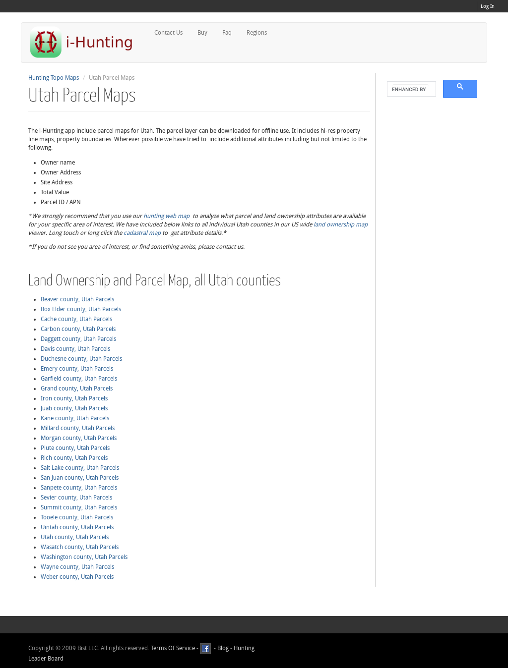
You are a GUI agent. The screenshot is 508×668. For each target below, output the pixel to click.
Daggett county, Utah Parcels (78, 338)
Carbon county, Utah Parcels (78, 329)
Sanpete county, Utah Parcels (79, 487)
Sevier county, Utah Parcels (76, 497)
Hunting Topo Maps (53, 77)
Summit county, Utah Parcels (79, 507)
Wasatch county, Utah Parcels (80, 547)
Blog (223, 648)
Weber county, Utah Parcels (77, 576)
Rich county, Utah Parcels (74, 457)
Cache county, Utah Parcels (76, 319)
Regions (257, 32)
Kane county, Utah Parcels (75, 418)
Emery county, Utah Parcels (77, 368)
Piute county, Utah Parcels (75, 448)
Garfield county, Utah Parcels (79, 378)
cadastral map (142, 232)
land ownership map (341, 224)
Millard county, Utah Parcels (78, 428)
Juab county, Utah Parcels (74, 408)
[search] (410, 89)
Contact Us (168, 32)
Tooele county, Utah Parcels (77, 517)
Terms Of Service (173, 648)
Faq (227, 32)
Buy (202, 32)
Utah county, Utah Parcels (75, 537)
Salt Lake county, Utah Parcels (80, 467)
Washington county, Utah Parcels (84, 557)
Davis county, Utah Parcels (75, 348)
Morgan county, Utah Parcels (79, 438)
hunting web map (166, 216)
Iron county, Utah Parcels (74, 398)
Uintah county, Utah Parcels (77, 527)
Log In (488, 6)
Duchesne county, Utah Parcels (81, 358)
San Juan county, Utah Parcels (80, 477)
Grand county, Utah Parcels (77, 388)
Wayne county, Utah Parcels (77, 566)
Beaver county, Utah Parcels (77, 299)
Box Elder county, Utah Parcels (81, 309)
